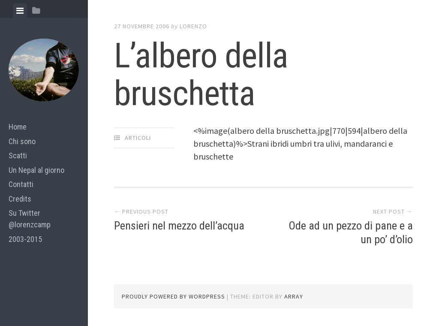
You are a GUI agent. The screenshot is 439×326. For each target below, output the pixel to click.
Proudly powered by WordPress (173, 296)
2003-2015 (25, 239)
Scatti (18, 155)
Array (293, 296)
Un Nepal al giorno (36, 170)
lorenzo (193, 26)
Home (18, 126)
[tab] (20, 10)
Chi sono (22, 141)
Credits (20, 198)
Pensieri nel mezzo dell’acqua (179, 225)
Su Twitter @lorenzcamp (30, 218)
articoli (138, 138)
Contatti (21, 184)
